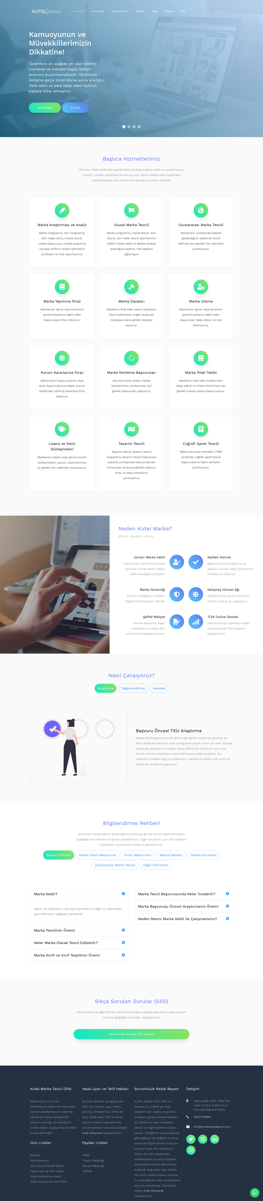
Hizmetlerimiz (119, 11)
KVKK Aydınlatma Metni (46, 1176)
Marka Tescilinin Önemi (79, 930)
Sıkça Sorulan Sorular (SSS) (48, 1181)
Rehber (140, 11)
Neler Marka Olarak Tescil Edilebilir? (79, 942)
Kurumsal (98, 11)
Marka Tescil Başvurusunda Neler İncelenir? (183, 894)
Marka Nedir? (79, 894)
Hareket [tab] (159, 688)
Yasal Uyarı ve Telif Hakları (47, 1171)
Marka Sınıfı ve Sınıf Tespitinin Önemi (79, 955)
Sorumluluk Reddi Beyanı (47, 1166)
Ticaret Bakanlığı (93, 1160)
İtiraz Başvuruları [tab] (138, 855)
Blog (154, 11)
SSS (183, 11)
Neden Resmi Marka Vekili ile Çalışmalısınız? (183, 919)
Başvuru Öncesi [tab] (58, 855)
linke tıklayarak (92, 1133)
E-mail (75, 107)
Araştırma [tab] (105, 688)
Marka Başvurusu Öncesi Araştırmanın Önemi (183, 906)
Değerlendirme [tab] (133, 688)
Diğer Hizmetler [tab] (155, 865)
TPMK (86, 1155)
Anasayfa (79, 11)
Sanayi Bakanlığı (93, 1166)
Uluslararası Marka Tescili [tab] (115, 865)
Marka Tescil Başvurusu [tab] (97, 855)
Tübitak (87, 1171)
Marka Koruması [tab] (204, 855)
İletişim (169, 11)
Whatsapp (45, 107)
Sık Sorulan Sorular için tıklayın (131, 1034)
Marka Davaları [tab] (171, 855)
